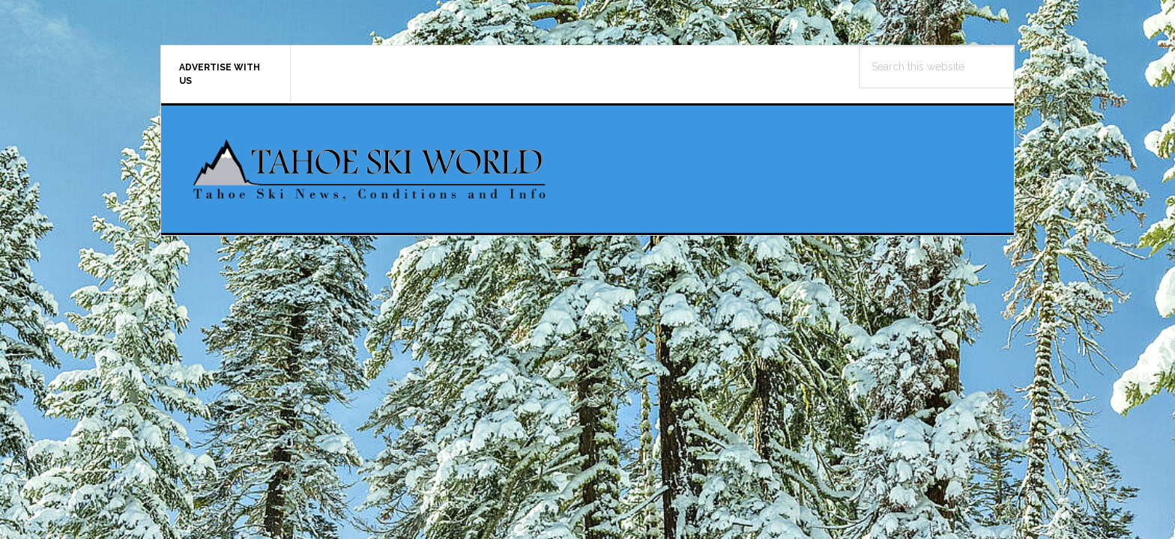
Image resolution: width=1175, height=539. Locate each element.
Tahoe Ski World (371, 169)
